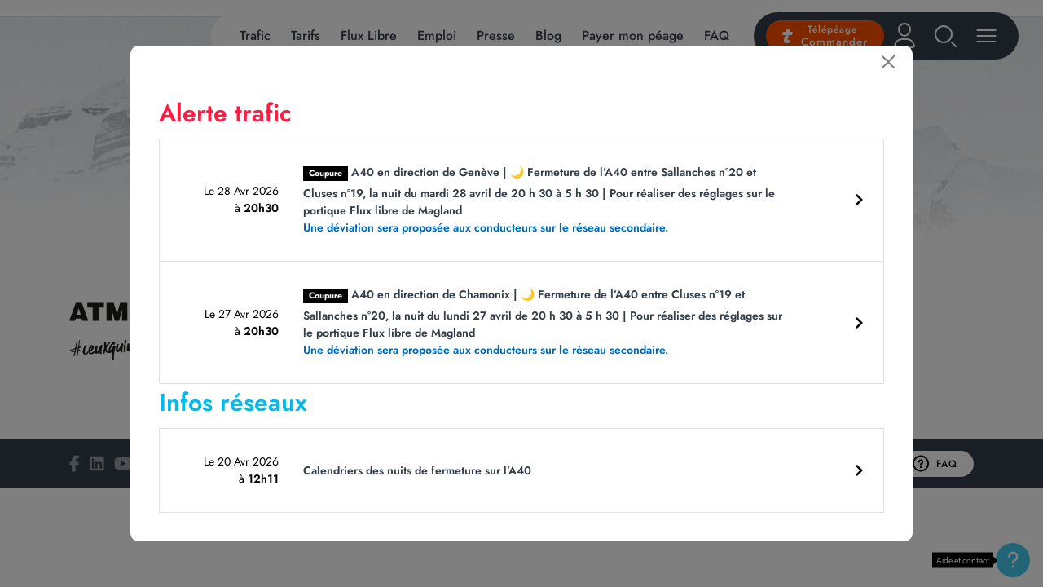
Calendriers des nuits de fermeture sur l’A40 (417, 470)
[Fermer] (888, 62)
